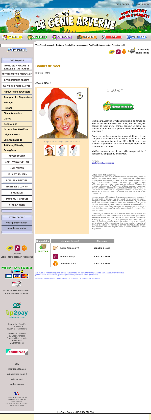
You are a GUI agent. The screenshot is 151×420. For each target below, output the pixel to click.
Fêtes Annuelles (13, 113)
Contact (87, 37)
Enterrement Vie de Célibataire (17, 74)
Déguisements (17, 80)
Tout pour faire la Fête (17, 86)
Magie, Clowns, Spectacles (17, 186)
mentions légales (17, 369)
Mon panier (37, 37)
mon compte (143, 4)
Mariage (8, 102)
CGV (112, 37)
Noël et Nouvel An (17, 162)
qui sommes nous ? (17, 374)
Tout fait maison (17, 198)
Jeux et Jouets (17, 174)
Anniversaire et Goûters (17, 91)
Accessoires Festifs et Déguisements (16, 132)
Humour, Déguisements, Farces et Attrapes (17, 67)
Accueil (12, 37)
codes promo (17, 384)
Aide (137, 37)
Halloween (17, 168)
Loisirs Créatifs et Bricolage (17, 180)
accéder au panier (17, 228)
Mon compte (62, 37)
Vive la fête (17, 205)
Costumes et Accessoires (103, 163)
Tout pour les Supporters (18, 97)
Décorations (10, 124)
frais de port (17, 379)
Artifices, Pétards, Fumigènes (14, 148)
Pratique (17, 192)
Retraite (8, 108)
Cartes (7, 118)
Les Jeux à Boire (13, 139)
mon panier (122, 4)
